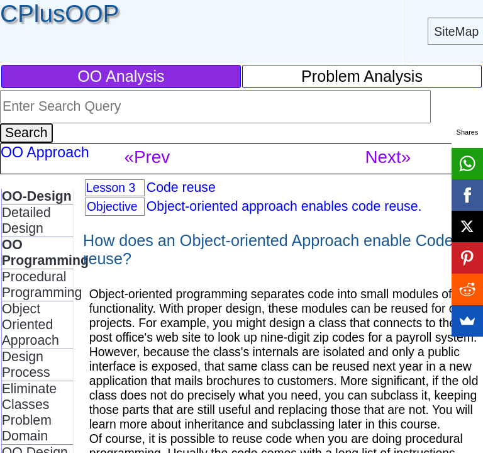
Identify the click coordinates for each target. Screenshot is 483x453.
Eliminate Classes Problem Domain (29, 412)
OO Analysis (120, 76)
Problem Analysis (362, 76)
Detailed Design (26, 220)
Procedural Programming (42, 284)
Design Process (26, 364)
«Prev (147, 157)
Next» (388, 157)
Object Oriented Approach (30, 324)
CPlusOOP (59, 13)
